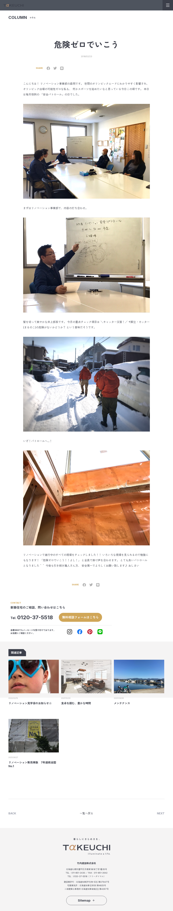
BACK (12, 813)
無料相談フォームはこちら (80, 617)
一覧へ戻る (86, 813)
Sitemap (86, 900)
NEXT (161, 813)
